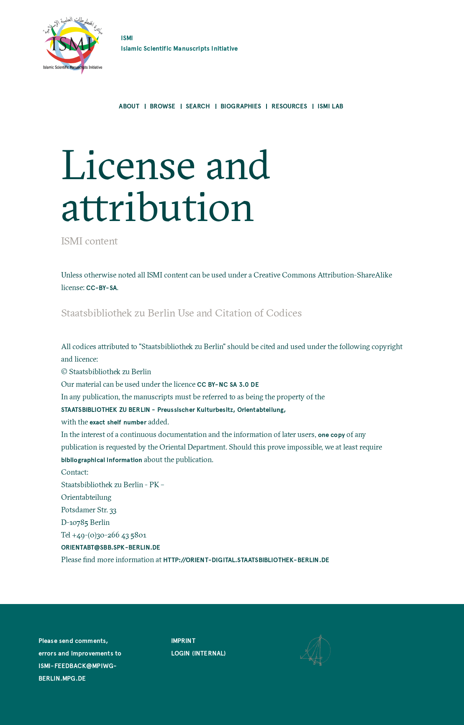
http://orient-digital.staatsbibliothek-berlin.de (246, 559)
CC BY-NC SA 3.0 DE (228, 384)
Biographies (240, 105)
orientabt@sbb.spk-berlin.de (111, 546)
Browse (162, 105)
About (129, 105)
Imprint (183, 640)
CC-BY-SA (101, 287)
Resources (290, 105)
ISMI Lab (330, 105)
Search (198, 105)
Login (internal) (198, 652)
